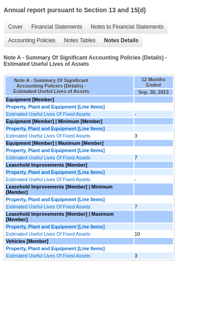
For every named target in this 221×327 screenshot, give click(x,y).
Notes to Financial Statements (127, 27)
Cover (15, 27)
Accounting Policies (31, 40)
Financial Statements (56, 27)
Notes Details (121, 40)
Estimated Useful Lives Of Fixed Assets (48, 114)
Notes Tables (79, 40)
